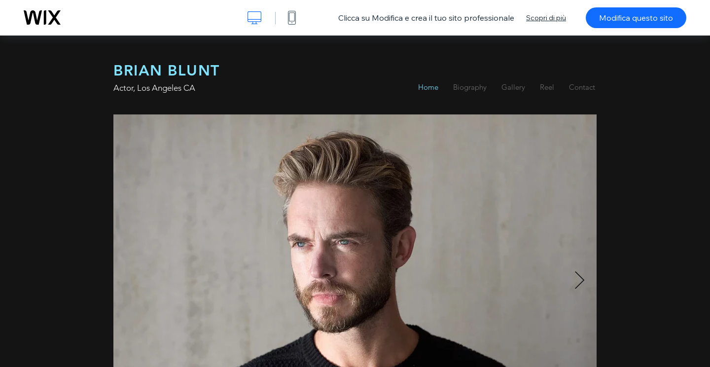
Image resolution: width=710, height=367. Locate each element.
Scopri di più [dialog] (546, 17)
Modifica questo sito (636, 18)
